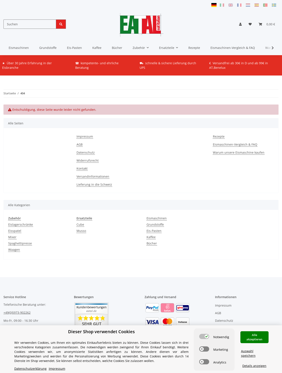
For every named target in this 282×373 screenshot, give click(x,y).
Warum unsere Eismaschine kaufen (238, 152)
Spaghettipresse (20, 243)
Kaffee (151, 237)
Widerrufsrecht (88, 160)
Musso (81, 231)
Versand (57, 367)
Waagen (14, 250)
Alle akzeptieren (254, 329)
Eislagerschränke (20, 224)
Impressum (85, 136)
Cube (80, 224)
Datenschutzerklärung (30, 361)
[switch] (204, 328)
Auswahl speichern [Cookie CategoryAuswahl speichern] (248, 345)
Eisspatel (14, 231)
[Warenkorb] (267, 24)
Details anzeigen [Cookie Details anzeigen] (254, 358)
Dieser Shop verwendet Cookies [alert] (101, 323)
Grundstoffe (155, 224)
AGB (80, 144)
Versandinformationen (93, 176)
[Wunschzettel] (250, 24)
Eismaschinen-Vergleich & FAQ (232, 48)
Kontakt (82, 168)
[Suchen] (29, 24)
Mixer (12, 237)
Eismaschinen (157, 218)
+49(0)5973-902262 (17, 312)
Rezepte (194, 48)
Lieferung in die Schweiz (94, 184)
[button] (240, 24)
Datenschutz (86, 152)
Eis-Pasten (154, 231)
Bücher (152, 243)
